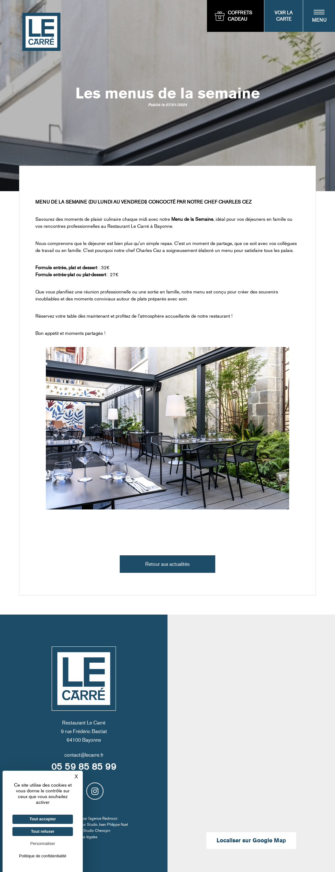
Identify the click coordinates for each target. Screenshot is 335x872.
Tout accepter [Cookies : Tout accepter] (43, 819)
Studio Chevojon (96, 830)
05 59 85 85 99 (83, 766)
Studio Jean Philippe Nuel (107, 824)
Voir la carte (283, 16)
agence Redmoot (103, 818)
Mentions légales (83, 837)
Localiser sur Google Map (251, 840)
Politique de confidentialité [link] (43, 856)
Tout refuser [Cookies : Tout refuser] (42, 831)
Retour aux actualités (167, 564)
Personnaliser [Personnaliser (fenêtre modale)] (42, 843)
